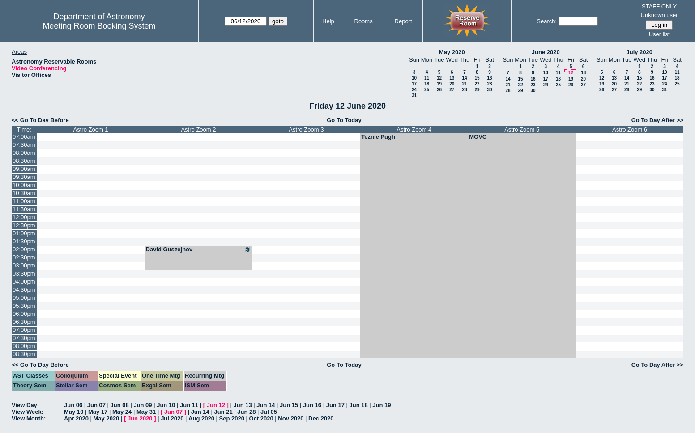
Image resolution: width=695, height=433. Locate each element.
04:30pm (24, 289)
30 (489, 89)
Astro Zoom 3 (306, 129)
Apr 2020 (76, 418)
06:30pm (24, 321)
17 (414, 83)
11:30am (24, 209)
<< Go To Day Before (40, 120)
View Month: (29, 418)
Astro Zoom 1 (90, 129)
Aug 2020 (201, 418)
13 (451, 78)
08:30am (24, 160)
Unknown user (659, 15)
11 (426, 78)
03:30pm (24, 273)
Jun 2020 (140, 418)
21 (464, 83)
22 (476, 83)
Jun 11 (189, 405)
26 (439, 89)
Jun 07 (96, 405)
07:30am (24, 144)
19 (439, 83)
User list (659, 34)
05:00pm (24, 297)
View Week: (27, 411)
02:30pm (24, 257)
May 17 (97, 411)
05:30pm (24, 305)
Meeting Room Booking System (99, 25)
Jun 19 (381, 405)
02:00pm (24, 249)
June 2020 (546, 52)
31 (414, 95)
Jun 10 (166, 405)
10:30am (24, 193)
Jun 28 (246, 411)
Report (403, 21)
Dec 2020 (320, 418)
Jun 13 (242, 405)
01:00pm (24, 233)
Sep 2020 (231, 418)
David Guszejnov (199, 249)
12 (439, 78)
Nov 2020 (290, 418)
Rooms (363, 21)
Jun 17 (335, 405)
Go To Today (344, 120)
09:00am (24, 169)
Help (328, 21)
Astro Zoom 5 (521, 129)
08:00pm (24, 346)
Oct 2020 (261, 418)
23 (489, 83)
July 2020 (639, 52)
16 (489, 78)
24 (414, 89)
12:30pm (24, 225)
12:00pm (24, 217)
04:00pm (24, 281)
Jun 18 (358, 405)
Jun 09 (142, 405)
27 (451, 89)
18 (426, 83)
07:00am (24, 136)
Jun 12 (216, 405)
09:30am (24, 177)
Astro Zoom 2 (198, 129)
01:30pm (24, 241)
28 (464, 89)
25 (426, 89)
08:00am (24, 152)
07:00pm (24, 330)
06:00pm (24, 313)
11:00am (24, 201)
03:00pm (24, 265)
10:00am (24, 185)
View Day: (25, 405)
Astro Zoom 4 (414, 129)
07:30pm (24, 338)
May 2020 (452, 52)
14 (464, 78)
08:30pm (24, 354)
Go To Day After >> (657, 120)
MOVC (477, 136)
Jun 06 (73, 405)
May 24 (122, 411)
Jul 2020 (172, 418)
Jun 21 (223, 411)
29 (476, 89)
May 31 (146, 411)
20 (451, 83)
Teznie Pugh (378, 136)
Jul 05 (268, 411)
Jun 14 (265, 405)
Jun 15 (289, 405)
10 (414, 78)
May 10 (73, 411)
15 (476, 78)
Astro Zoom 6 (629, 129)
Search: (547, 21)
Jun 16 (312, 405)
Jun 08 (120, 405)
